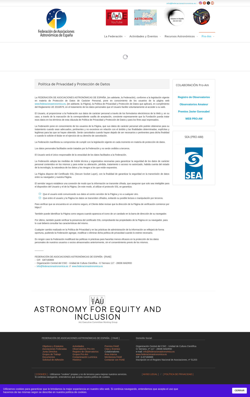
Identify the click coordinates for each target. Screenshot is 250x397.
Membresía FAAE (113, 357)
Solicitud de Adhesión (53, 359)
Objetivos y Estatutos (52, 346)
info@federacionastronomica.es (181, 3)
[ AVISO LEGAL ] (150, 374)
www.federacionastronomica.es (50, 104)
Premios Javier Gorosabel (194, 111)
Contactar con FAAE (115, 359)
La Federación (113, 36)
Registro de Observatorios (194, 97)
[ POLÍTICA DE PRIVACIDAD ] (178, 374)
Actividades (78, 346)
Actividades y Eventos (143, 36)
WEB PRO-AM (193, 118)
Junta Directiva (49, 351)
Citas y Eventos (112, 349)
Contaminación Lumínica (85, 357)
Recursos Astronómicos (180, 36)
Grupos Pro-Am (80, 354)
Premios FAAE (112, 346)
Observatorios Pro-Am (84, 349)
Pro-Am (206, 36)
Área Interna (111, 354)
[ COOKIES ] (41, 374)
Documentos (48, 357)
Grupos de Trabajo (51, 354)
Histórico (77, 359)
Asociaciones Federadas (54, 349)
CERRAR (239, 390)
